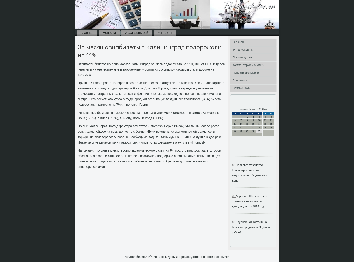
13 (235, 124)
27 (235, 131)
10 (259, 120)
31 (259, 131)
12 (271, 120)
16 (253, 124)
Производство (242, 57)
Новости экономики (246, 72)
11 (265, 120)
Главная (87, 33)
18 (265, 124)
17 (259, 124)
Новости (109, 33)
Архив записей (136, 33)
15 (247, 124)
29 (247, 131)
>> (234, 165)
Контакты (164, 33)
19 (271, 124)
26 (271, 127)
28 (241, 131)
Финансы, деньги (244, 49)
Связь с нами (241, 88)
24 (259, 127)
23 (253, 127)
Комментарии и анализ (248, 65)
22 (247, 127)
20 (235, 127)
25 (265, 127)
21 (241, 127)
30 (253, 131)
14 (241, 124)
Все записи (240, 80)
